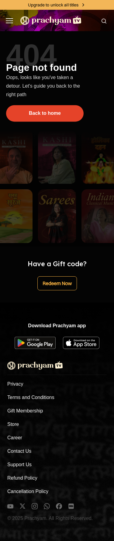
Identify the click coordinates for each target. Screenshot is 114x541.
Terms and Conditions (30, 397)
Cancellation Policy (27, 491)
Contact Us (19, 451)
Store (13, 424)
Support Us (19, 464)
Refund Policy (22, 478)
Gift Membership (25, 410)
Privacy (15, 384)
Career (14, 437)
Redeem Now (57, 283)
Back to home (45, 113)
